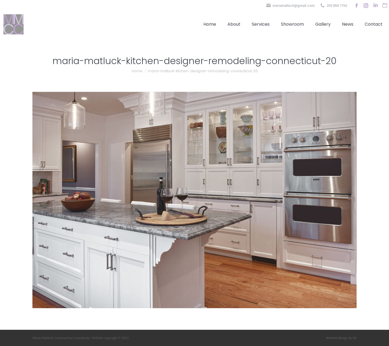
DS (355, 338)
